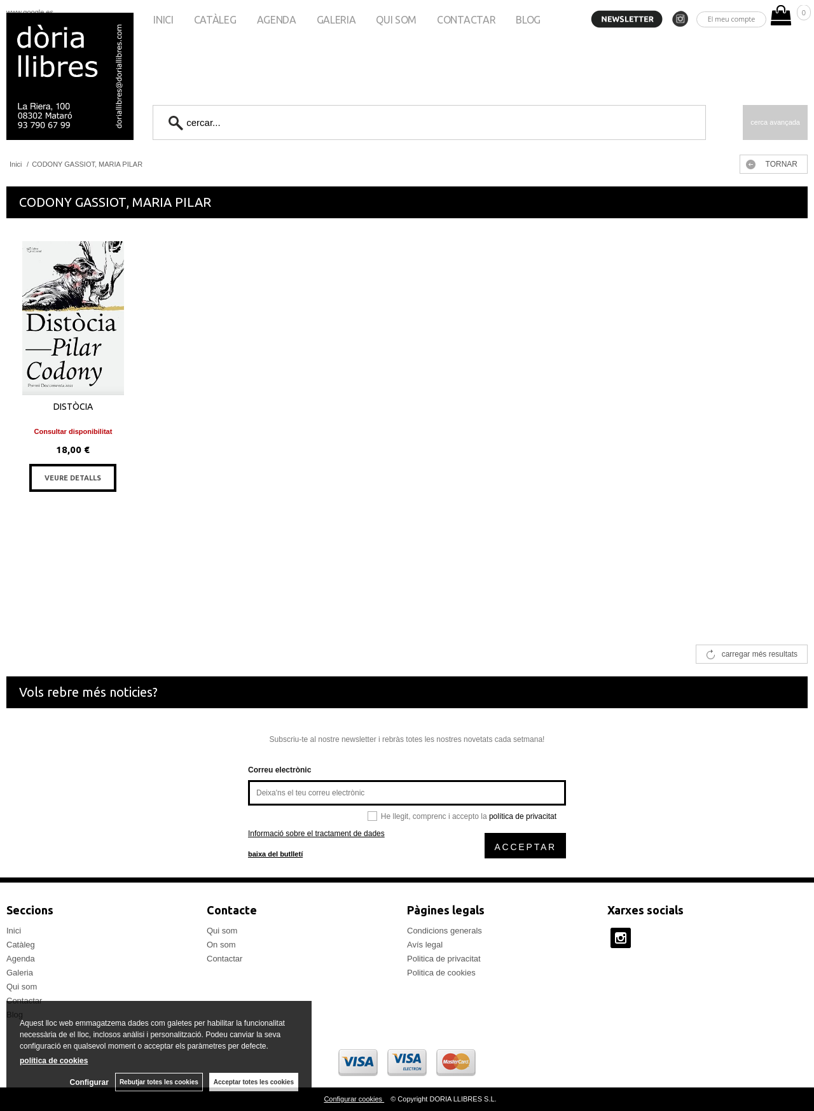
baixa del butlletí (275, 854)
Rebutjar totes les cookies (159, 1082)
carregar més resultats (759, 654)
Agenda (276, 19)
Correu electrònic (279, 769)
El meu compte (731, 19)
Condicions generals (444, 930)
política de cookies (54, 1060)
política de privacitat (522, 816)
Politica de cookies (441, 972)
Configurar (89, 1082)
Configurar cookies (354, 1099)
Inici (163, 19)
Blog (528, 19)
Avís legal (425, 944)
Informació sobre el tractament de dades (316, 833)
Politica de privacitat (444, 958)
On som (221, 944)
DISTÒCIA (73, 407)
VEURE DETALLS (73, 478)
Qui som (396, 19)
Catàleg (215, 19)
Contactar (466, 19)
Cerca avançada (775, 122)
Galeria (336, 19)
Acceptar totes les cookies (254, 1082)
